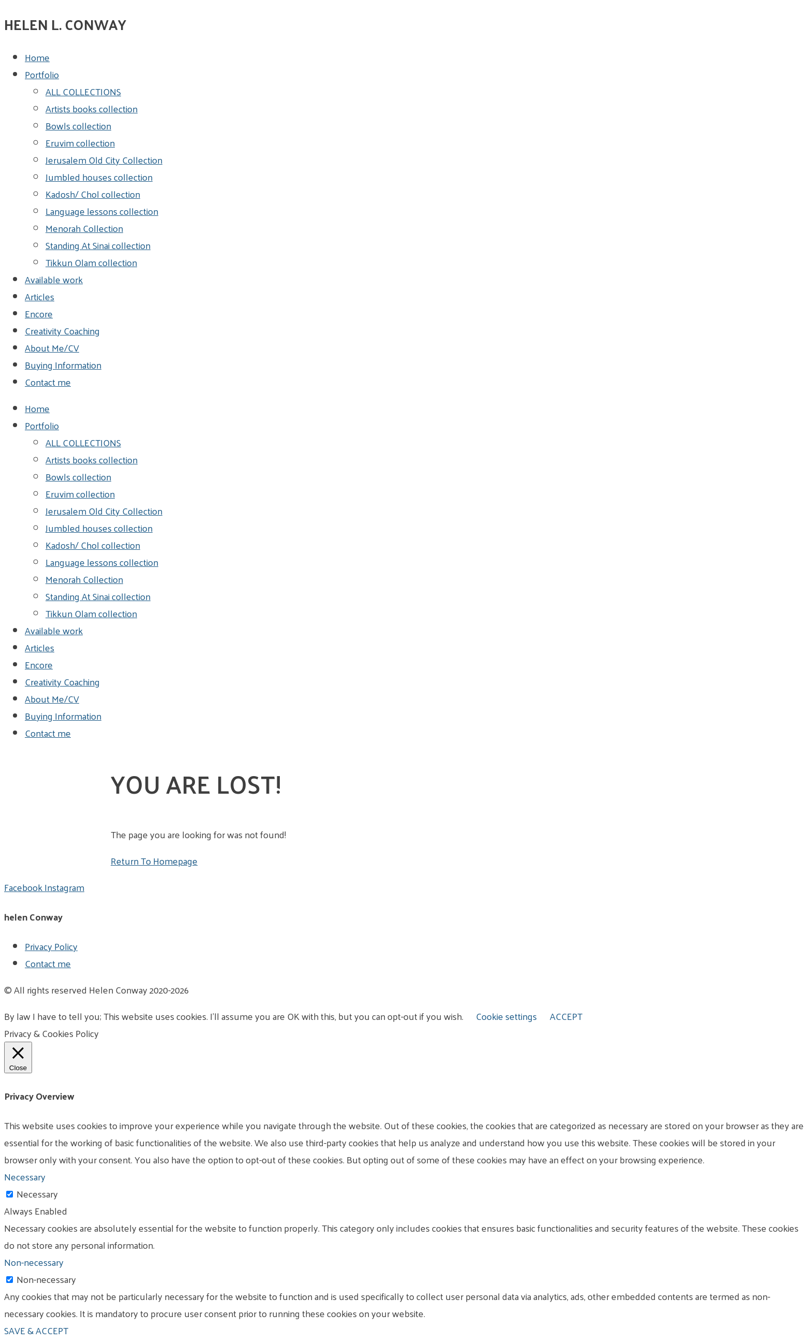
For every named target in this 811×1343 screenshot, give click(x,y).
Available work (54, 279)
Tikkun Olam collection (91, 262)
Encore (39, 313)
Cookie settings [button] (506, 1016)
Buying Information (63, 364)
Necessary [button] (25, 1176)
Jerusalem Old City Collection (104, 159)
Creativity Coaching (62, 330)
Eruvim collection (80, 142)
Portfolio (42, 74)
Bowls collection (78, 125)
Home (37, 57)
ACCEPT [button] (566, 1016)
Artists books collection (92, 108)
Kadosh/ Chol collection (93, 193)
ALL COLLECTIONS (83, 91)
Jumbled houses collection (99, 176)
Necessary (37, 1193)
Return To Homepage (154, 860)
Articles (39, 296)
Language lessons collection (102, 211)
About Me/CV (52, 347)
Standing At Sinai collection (98, 245)
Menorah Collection (84, 228)
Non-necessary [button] (34, 1262)
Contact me (48, 381)
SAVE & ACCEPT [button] (36, 1330)
